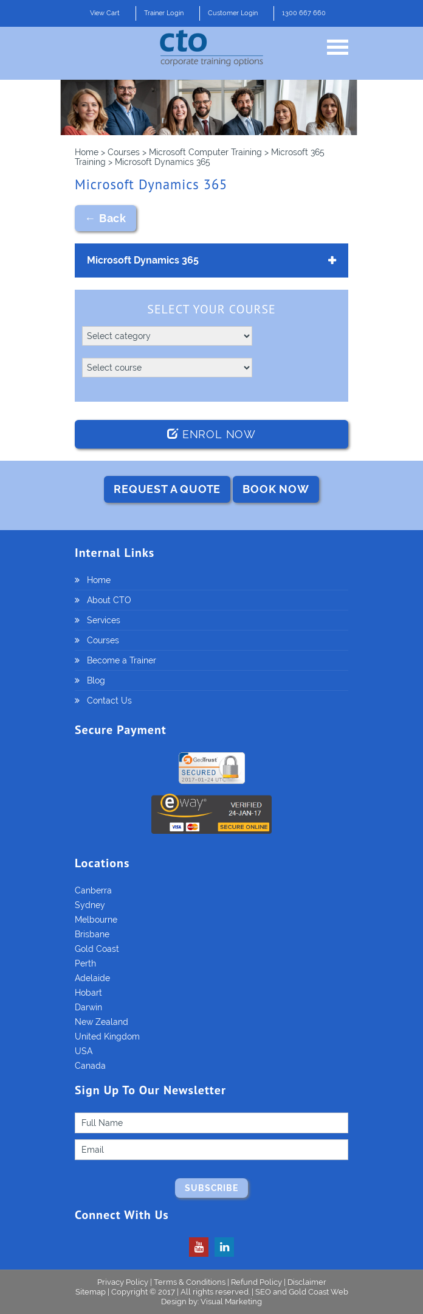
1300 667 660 (304, 13)
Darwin (88, 1007)
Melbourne (96, 919)
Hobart (88, 993)
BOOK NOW (275, 489)
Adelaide (92, 978)
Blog (96, 680)
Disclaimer (306, 1282)
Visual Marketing (231, 1301)
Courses (103, 640)
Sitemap (91, 1291)
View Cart (105, 13)
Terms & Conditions (189, 1282)
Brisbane (92, 934)
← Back (105, 218)
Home (99, 580)
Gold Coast (97, 949)
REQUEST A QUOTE (167, 489)
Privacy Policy (122, 1282)
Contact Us (109, 700)
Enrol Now (211, 434)
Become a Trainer (121, 660)
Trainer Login (164, 13)
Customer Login (233, 13)
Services (103, 620)
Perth (85, 963)
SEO (263, 1291)
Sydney (90, 905)
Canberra (93, 890)
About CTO (109, 600)
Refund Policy (256, 1282)
